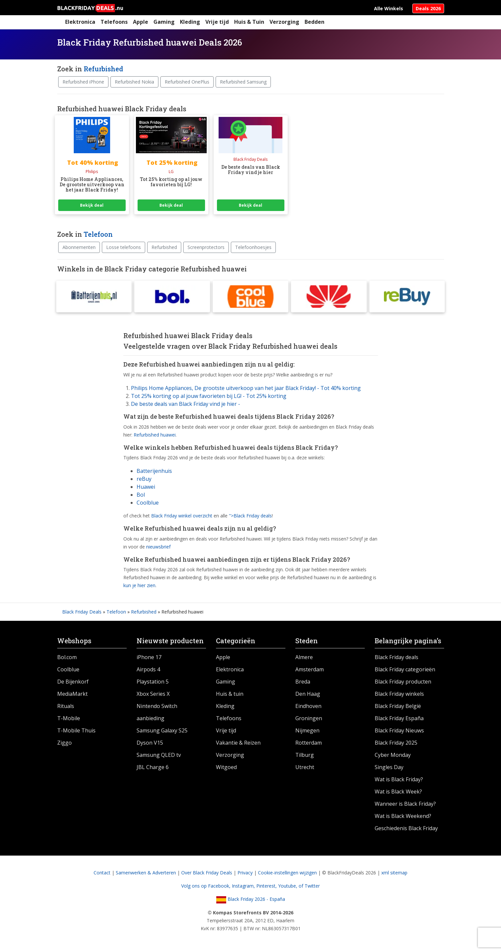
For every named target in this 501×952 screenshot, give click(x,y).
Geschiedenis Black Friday (406, 829)
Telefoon (98, 234)
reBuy (144, 480)
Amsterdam (309, 670)
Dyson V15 (150, 744)
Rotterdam (308, 744)
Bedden (314, 21)
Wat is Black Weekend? (403, 817)
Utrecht (304, 768)
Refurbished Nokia (134, 82)
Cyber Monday (393, 756)
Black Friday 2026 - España (250, 900)
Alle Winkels (388, 8)
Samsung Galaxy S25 (162, 731)
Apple (140, 21)
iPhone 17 (149, 658)
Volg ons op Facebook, (206, 887)
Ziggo (64, 744)
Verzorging (284, 21)
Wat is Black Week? (398, 792)
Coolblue (148, 504)
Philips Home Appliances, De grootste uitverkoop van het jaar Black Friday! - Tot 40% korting (246, 389)
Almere (304, 658)
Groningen (308, 719)
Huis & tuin (229, 695)
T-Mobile (68, 719)
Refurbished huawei (155, 436)
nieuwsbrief (158, 548)
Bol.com (67, 658)
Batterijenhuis (154, 472)
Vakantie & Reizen (238, 744)
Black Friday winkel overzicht (181, 517)
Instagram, (244, 887)
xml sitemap (394, 874)
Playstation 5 (153, 683)
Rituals (65, 707)
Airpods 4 (148, 670)
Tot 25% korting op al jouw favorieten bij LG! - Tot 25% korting (208, 397)
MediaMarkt (72, 695)
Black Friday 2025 (396, 744)
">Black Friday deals (250, 517)
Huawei (146, 488)
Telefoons (114, 21)
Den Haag (307, 695)
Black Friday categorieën (405, 670)
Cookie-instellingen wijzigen (287, 874)
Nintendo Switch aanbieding (157, 713)
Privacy (245, 874)
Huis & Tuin (249, 21)
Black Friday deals (396, 658)
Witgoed (226, 768)
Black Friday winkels (399, 695)
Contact (102, 874)
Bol (141, 496)
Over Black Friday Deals (206, 874)
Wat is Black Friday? (399, 780)
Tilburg (304, 756)
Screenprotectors (206, 247)
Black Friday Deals (82, 613)
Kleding (190, 21)
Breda (302, 683)
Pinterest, (267, 887)
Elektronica (80, 21)
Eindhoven (308, 707)
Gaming (164, 21)
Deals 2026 (428, 8)
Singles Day (389, 768)
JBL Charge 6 (153, 768)
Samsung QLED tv (159, 756)
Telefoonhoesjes (253, 247)
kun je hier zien (139, 586)
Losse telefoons (123, 247)
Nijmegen (307, 731)
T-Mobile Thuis (76, 731)
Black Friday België (398, 707)
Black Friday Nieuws (399, 731)
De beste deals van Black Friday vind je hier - (185, 405)
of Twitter (309, 887)
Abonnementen (79, 247)
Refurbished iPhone (83, 82)
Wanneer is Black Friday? (405, 805)
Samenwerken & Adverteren (146, 874)
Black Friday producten (403, 683)
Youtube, (288, 887)
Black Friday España (399, 719)
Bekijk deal (92, 205)
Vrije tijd (217, 21)
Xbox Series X (153, 695)
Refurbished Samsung (243, 82)
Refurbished (103, 68)
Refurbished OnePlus (187, 82)
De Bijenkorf (73, 683)
